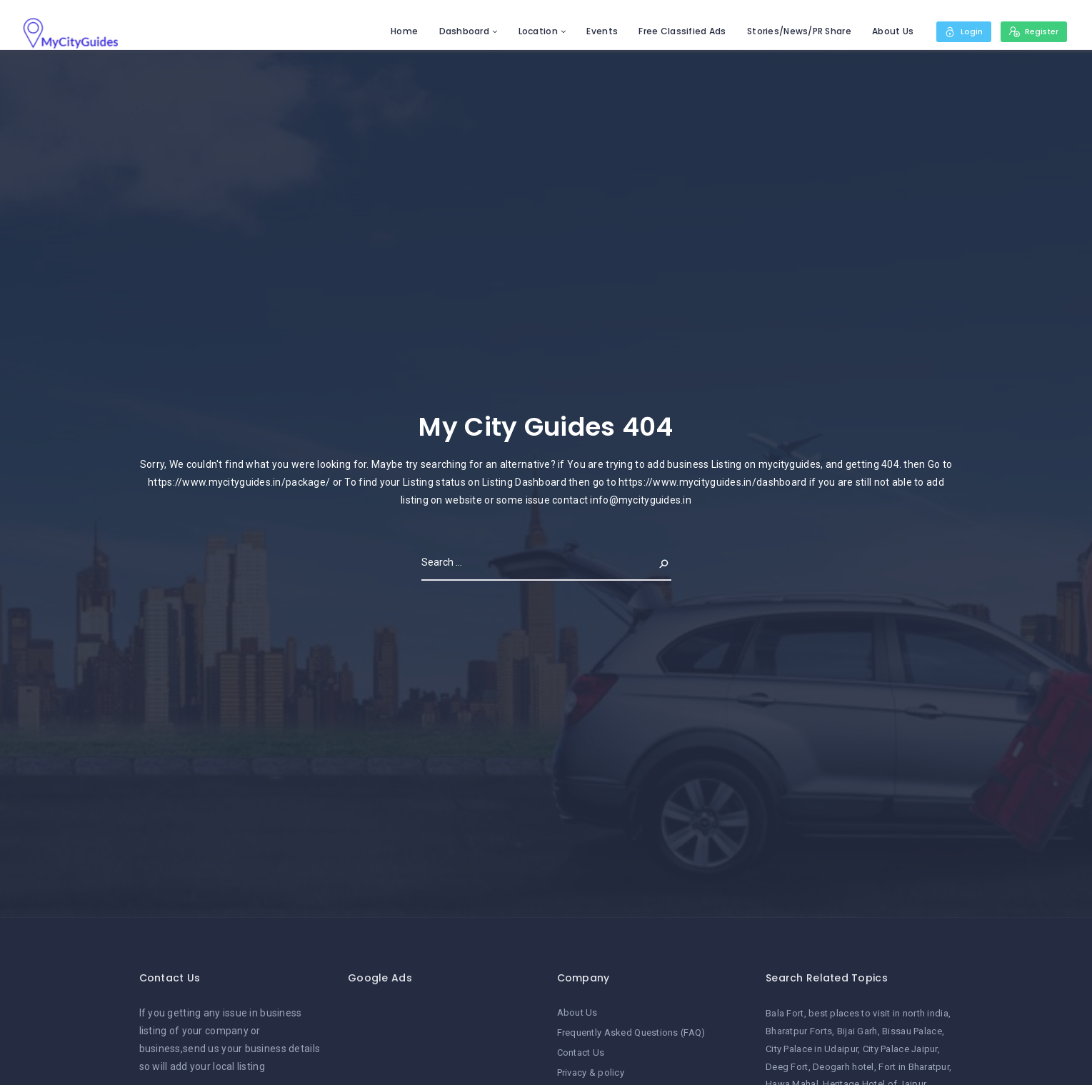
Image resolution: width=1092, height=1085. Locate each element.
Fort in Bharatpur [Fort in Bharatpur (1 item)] (913, 1066)
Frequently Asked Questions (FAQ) (631, 1032)
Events (597, 31)
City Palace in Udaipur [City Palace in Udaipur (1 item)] (812, 1049)
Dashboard (459, 31)
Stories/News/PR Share (794, 31)
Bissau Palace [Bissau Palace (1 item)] (912, 1031)
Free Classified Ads (677, 31)
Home (399, 31)
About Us (887, 31)
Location (533, 31)
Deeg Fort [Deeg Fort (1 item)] (787, 1066)
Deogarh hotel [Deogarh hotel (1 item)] (843, 1066)
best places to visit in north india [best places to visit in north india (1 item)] (878, 1013)
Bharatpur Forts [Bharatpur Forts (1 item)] (799, 1031)
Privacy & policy (590, 1072)
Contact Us (581, 1052)
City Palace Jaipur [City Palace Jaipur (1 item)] (900, 1049)
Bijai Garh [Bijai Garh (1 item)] (857, 1031)
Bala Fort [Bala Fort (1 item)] (785, 1013)
